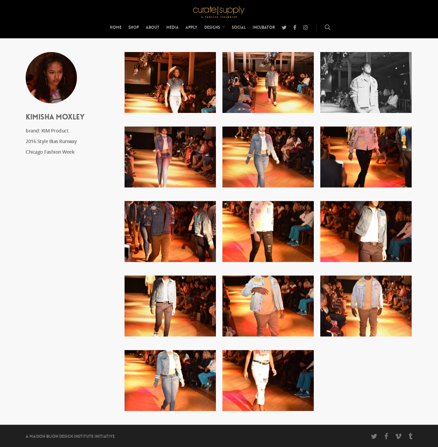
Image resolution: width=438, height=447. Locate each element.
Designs (215, 27)
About (152, 27)
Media (172, 27)
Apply (191, 27)
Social (239, 27)
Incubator (264, 27)
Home (115, 27)
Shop (133, 27)
